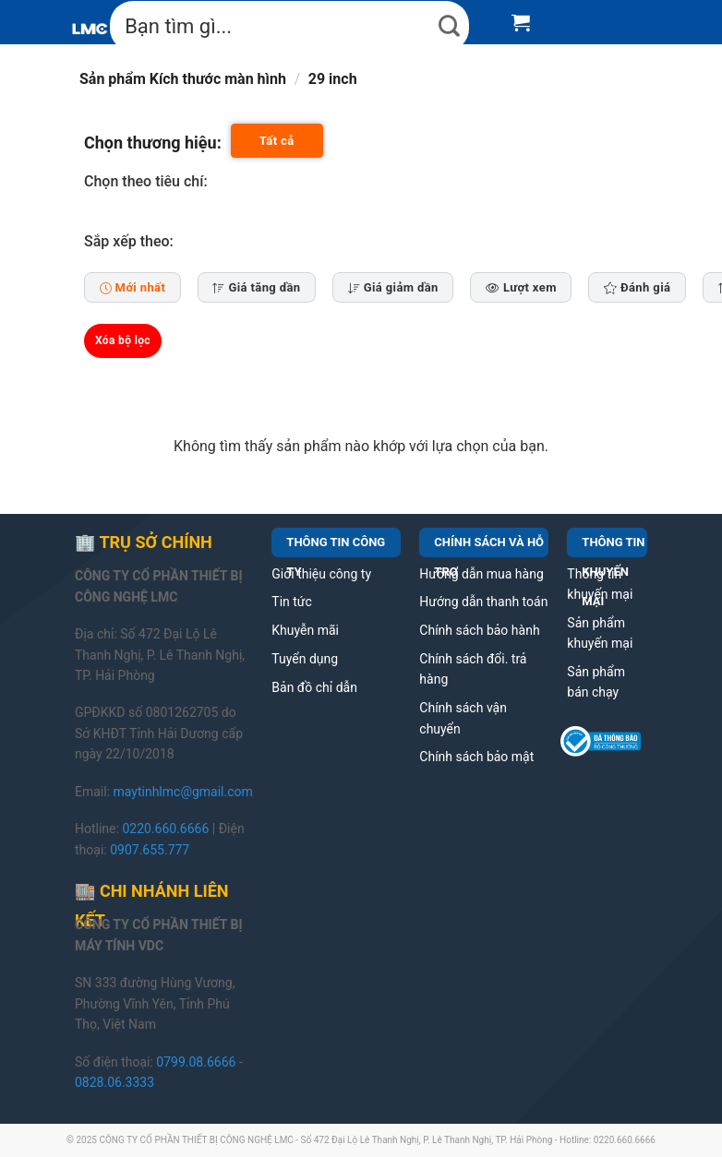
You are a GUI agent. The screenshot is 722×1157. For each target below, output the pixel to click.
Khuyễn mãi (305, 630)
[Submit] (449, 26)
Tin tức (291, 601)
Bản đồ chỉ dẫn (314, 687)
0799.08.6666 (195, 1062)
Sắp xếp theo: (129, 241)
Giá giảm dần (393, 287)
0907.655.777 (149, 849)
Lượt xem (521, 287)
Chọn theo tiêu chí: (146, 181)
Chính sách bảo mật (476, 756)
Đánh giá (637, 287)
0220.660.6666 (165, 828)
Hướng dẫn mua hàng (481, 574)
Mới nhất (133, 287)
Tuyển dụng (304, 658)
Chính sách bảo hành (479, 630)
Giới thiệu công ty (321, 574)
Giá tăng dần (256, 287)
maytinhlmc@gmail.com (183, 791)
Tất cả (277, 141)
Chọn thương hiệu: (153, 142)
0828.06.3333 (114, 1082)
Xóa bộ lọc (122, 340)
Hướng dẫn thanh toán (483, 601)
